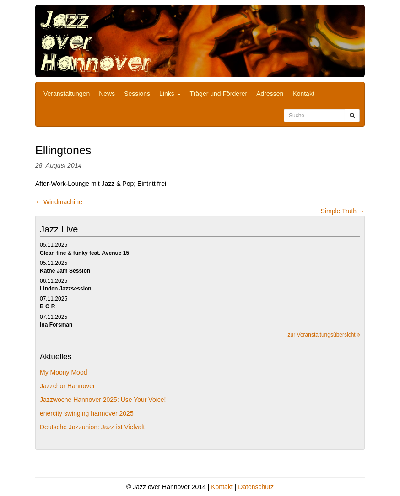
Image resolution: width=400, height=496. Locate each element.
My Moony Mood (63, 372)
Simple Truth (343, 211)
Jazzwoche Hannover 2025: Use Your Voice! (103, 399)
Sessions (137, 93)
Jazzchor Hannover (67, 386)
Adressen (269, 93)
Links (170, 93)
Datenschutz (256, 487)
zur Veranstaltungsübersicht (324, 335)
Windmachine (58, 202)
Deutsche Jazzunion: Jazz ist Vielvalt (92, 427)
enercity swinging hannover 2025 (87, 413)
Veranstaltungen (66, 93)
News (107, 93)
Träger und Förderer (219, 93)
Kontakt (303, 93)
